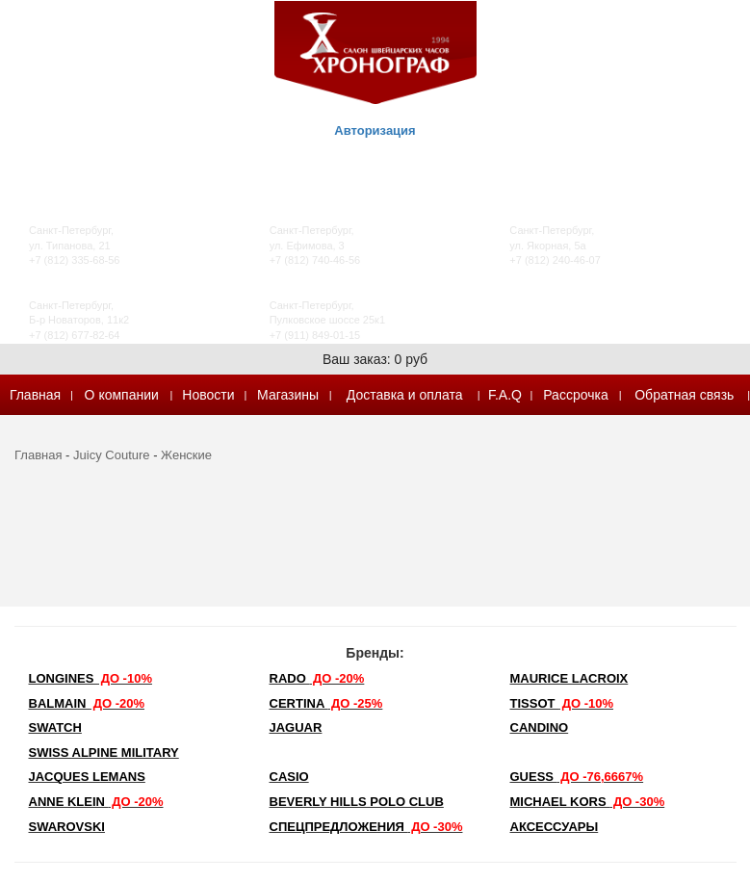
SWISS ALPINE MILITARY (104, 752)
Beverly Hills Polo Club (357, 801)
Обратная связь (684, 394)
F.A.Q (505, 394)
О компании (122, 394)
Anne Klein (96, 801)
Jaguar (296, 727)
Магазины (288, 394)
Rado (317, 678)
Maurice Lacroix (569, 678)
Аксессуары (554, 826)
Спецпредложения (366, 826)
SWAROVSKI (67, 826)
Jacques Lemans (87, 776)
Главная (35, 394)
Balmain (87, 703)
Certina (326, 703)
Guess (577, 776)
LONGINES (90, 678)
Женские (186, 455)
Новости (208, 394)
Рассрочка (575, 394)
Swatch (55, 727)
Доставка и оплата (405, 394)
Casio (289, 776)
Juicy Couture (111, 455)
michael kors (587, 801)
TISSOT (562, 703)
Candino (539, 727)
